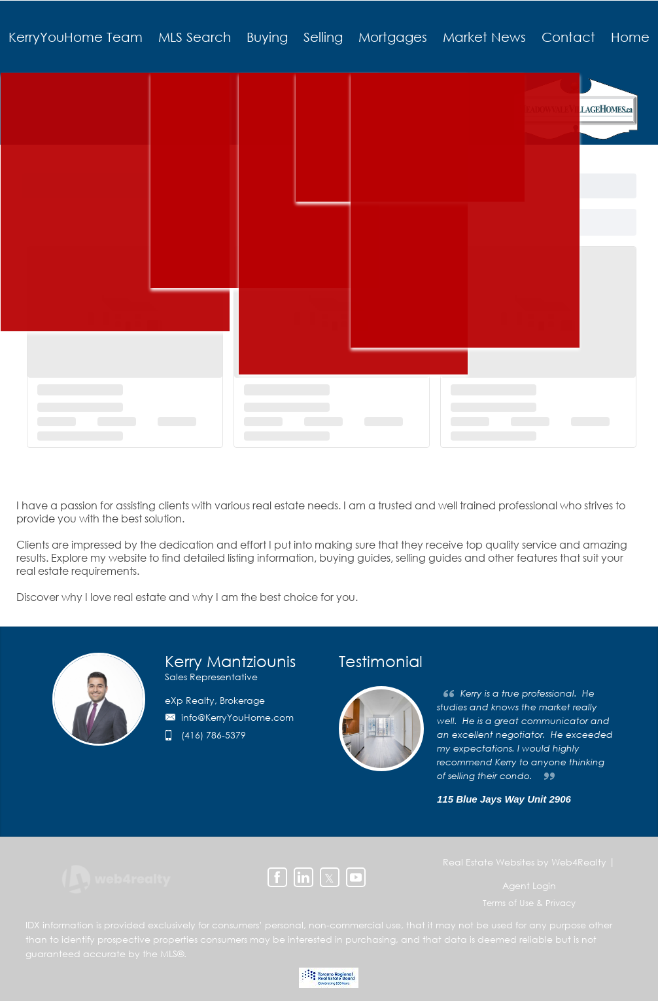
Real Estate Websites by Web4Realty (524, 861)
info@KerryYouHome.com (237, 717)
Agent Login (529, 885)
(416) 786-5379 (213, 734)
